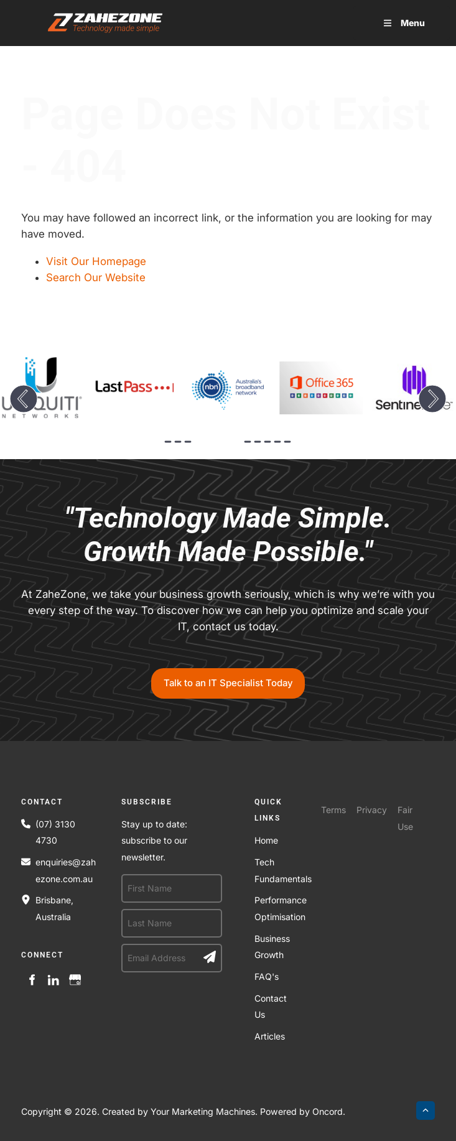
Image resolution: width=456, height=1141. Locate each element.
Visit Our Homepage (96, 261)
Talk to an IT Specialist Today (228, 676)
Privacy (371, 809)
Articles (269, 1036)
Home (266, 840)
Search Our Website (96, 277)
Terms (333, 809)
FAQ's (266, 976)
